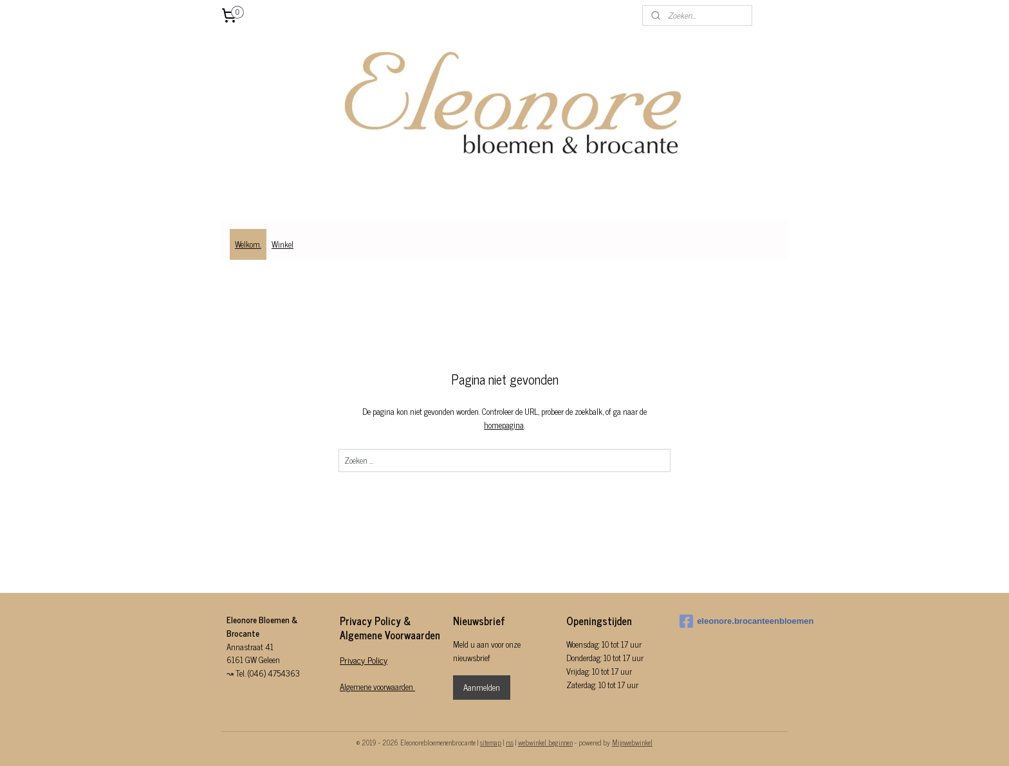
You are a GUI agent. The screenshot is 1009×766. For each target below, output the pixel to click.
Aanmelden (481, 687)
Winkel (282, 244)
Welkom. (248, 244)
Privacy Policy (363, 659)
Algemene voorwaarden (377, 686)
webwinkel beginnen (545, 742)
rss (510, 742)
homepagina (504, 425)
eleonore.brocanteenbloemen (731, 621)
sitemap (490, 742)
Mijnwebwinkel (632, 742)
